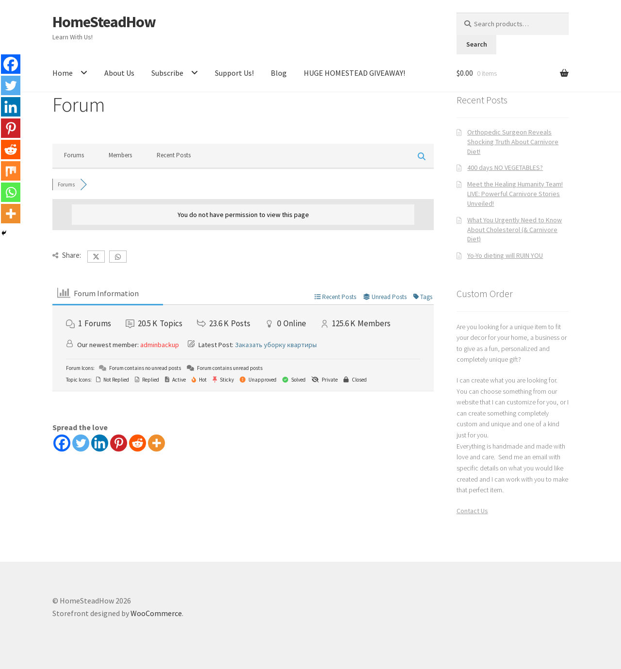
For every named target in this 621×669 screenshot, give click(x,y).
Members (120, 155)
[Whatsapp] (10, 192)
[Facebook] (61, 443)
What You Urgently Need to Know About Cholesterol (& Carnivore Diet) (514, 230)
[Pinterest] (118, 443)
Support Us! (234, 73)
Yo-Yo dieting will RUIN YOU (505, 255)
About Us (119, 73)
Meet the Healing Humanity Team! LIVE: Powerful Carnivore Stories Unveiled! (515, 194)
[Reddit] (137, 443)
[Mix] (10, 171)
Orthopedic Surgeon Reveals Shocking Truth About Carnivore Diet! (512, 142)
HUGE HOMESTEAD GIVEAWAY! (354, 73)
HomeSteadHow (104, 22)
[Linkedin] (99, 443)
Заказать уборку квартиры (276, 344)
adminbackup (159, 344)
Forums (74, 155)
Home (62, 73)
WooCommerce (156, 613)
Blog (279, 73)
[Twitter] (80, 443)
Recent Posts (174, 155)
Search (476, 44)
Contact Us (472, 510)
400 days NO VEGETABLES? (505, 167)
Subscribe (167, 73)
